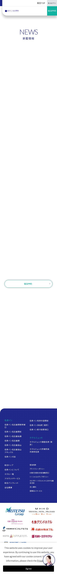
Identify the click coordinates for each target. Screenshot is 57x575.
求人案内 (33, 487)
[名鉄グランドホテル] (42, 522)
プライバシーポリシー (37, 469)
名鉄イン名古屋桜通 (13, 436)
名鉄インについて (12, 469)
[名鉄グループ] (15, 511)
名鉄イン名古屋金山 (13, 445)
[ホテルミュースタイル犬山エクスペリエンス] (15, 536)
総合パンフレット (11, 483)
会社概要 (8, 487)
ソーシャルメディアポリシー (39, 477)
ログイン (43, 292)
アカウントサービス (12, 478)
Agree (29, 568)
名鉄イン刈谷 (10, 456)
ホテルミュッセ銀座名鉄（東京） (41, 443)
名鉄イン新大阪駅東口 (39, 429)
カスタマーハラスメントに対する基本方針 (42, 482)
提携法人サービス (36, 491)
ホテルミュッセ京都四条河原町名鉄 (39, 450)
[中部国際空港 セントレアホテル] (15, 528)
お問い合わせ (28, 274)
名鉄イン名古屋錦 (12, 440)
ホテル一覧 (9, 474)
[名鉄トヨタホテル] (42, 536)
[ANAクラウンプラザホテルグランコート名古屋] (15, 522)
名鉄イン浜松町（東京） (39, 425)
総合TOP (41, 3)
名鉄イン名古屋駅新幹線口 (15, 426)
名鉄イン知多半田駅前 (39, 420)
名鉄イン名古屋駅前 (13, 431)
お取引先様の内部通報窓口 (39, 473)
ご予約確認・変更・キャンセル (22, 292)
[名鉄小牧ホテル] (42, 529)
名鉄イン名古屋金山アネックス (13, 450)
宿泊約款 (33, 465)
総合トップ (9, 465)
